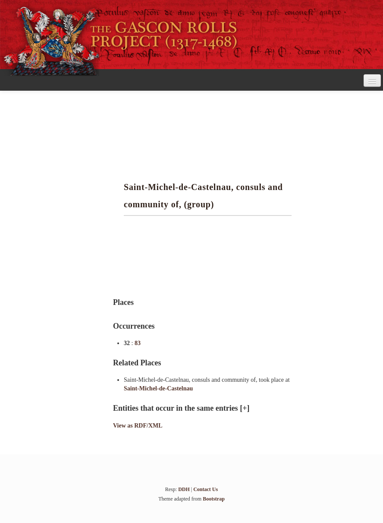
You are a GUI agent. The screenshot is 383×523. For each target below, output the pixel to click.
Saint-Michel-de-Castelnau (158, 388)
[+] (244, 408)
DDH (184, 489)
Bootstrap (214, 499)
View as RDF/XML (138, 425)
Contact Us (205, 489)
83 (138, 343)
